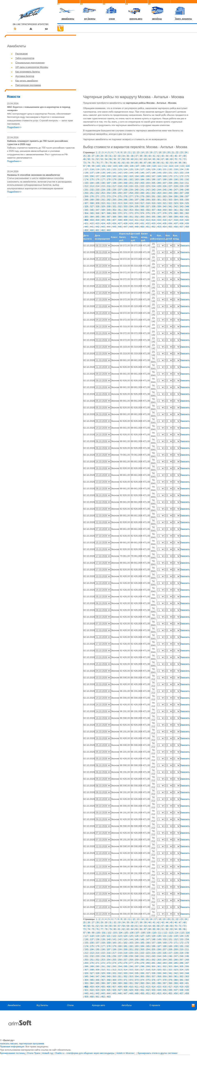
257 (125, 193)
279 (142, 196)
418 (176, 220)
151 (170, 172)
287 (187, 196)
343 (181, 206)
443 (103, 226)
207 (164, 183)
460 (92, 230)
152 (176, 172)
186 (153, 179)
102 (109, 166)
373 (136, 213)
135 (187, 169)
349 (108, 210)
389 (120, 216)
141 (114, 172)
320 (159, 203)
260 (142, 193)
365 (92, 213)
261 (148, 193)
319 (153, 203)
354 (136, 210)
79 (110, 162)
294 (120, 199)
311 (108, 203)
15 (147, 152)
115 (182, 166)
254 (108, 193)
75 (93, 162)
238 (125, 189)
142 (120, 172)
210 (181, 183)
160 (114, 176)
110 (154, 166)
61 (136, 159)
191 (181, 179)
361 (176, 210)
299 (148, 199)
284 (170, 196)
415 (159, 220)
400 (181, 216)
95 (180, 162)
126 (136, 169)
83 (128, 162)
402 (86, 220)
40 (149, 156)
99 (93, 166)
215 (103, 186)
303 (170, 199)
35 (128, 156)
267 (181, 193)
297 (136, 199)
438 (181, 223)
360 (170, 210)
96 (184, 162)
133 (176, 169)
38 (141, 156)
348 (103, 210)
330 (108, 206)
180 (120, 179)
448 (131, 226)
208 (170, 183)
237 (120, 189)
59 (128, 159)
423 (97, 223)
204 (148, 183)
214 (97, 186)
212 (86, 186)
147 (148, 172)
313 (120, 203)
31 (110, 156)
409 (125, 220)
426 (114, 223)
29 (102, 156)
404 (97, 220)
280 (148, 196)
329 (103, 206)
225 (159, 186)
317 (142, 203)
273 (108, 196)
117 (86, 169)
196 (103, 183)
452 (153, 226)
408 (120, 220)
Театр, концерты (183, 18)
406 (108, 220)
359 (164, 210)
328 (97, 206)
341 (170, 206)
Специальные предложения (29, 62)
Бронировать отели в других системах (157, 1053)
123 (120, 169)
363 (187, 210)
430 (136, 223)
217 (114, 186)
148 (153, 172)
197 (108, 183)
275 (120, 196)
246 (170, 189)
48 (184, 156)
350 (114, 210)
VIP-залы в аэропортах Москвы (31, 67)
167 (153, 176)
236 (114, 189)
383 (86, 216)
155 (86, 176)
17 (155, 152)
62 (141, 159)
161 (120, 176)
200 (125, 183)
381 (181, 213)
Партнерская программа (28, 85)
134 (181, 169)
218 (120, 186)
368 (108, 213)
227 (170, 186)
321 (164, 203)
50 (88, 159)
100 (98, 166)
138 (97, 172)
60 (132, 159)
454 (164, 226)
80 (115, 162)
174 (86, 179)
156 (92, 176)
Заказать (185, 245)
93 (171, 162)
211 (187, 183)
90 (158, 162)
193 (86, 183)
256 (120, 193)
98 (88, 166)
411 (136, 220)
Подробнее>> (14, 127)
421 (86, 223)
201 (131, 183)
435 (164, 223)
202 (136, 183)
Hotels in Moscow (125, 1053)
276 (125, 196)
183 (136, 179)
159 (108, 176)
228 (176, 186)
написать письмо (9, 1043)
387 (108, 216)
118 (92, 169)
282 (159, 196)
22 (177, 152)
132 (170, 169)
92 (167, 162)
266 (176, 193)
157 (97, 176)
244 (159, 189)
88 (149, 162)
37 (136, 156)
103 (115, 166)
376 (153, 213)
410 (131, 220)
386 (103, 216)
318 (148, 203)
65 (154, 159)
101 (103, 166)
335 (136, 206)
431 (142, 223)
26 (88, 156)
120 (103, 169)
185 (148, 179)
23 (181, 152)
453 (159, 226)
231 (86, 189)
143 (125, 172)
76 (97, 162)
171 (176, 176)
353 (131, 210)
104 (120, 166)
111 (159, 166)
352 (125, 210)
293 (114, 199)
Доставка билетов (24, 76)
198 (114, 183)
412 (142, 220)
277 (131, 196)
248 (181, 189)
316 (136, 203)
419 (181, 220)
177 (103, 179)
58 (123, 159)
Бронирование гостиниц (12, 1053)
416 (164, 220)
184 (142, 179)
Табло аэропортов (24, 58)
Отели (70, 1005)
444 (108, 226)
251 (92, 193)
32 (115, 156)
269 (86, 196)
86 (141, 162)
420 (187, 220)
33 (119, 156)
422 (92, 223)
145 (136, 172)
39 (145, 156)
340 (164, 206)
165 (142, 176)
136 (86, 172)
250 (86, 193)
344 (187, 206)
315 (131, 203)
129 (153, 169)
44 (167, 156)
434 (159, 223)
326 (86, 206)
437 (176, 223)
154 (187, 172)
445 (114, 226)
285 (176, 196)
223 (148, 186)
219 (125, 186)
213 (92, 186)
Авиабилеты (14, 1005)
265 (170, 193)
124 (125, 169)
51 (93, 159)
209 (176, 183)
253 (103, 193)
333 (125, 206)
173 (187, 176)
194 (92, 183)
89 (154, 162)
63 (145, 159)
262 (153, 193)
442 (97, 226)
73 (84, 162)
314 (125, 203)
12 (133, 152)
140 (108, 172)
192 (187, 179)
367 (103, 213)
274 (114, 196)
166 (148, 176)
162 (125, 176)
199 (120, 183)
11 (129, 152)
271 (97, 196)
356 (148, 210)
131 (164, 169)
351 (120, 210)
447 (125, 226)
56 (115, 159)
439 (187, 223)
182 (131, 179)
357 (153, 210)
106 (132, 166)
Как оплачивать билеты (27, 71)
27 (93, 156)
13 (138, 152)
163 (131, 176)
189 (170, 179)
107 (137, 166)
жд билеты (89, 18)
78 (106, 162)
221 (136, 186)
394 (148, 216)
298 (142, 199)
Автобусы (127, 1005)
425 (108, 223)
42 (158, 156)
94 (175, 162)
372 (131, 213)
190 (176, 179)
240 (136, 189)
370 (120, 213)
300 (153, 199)
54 (106, 159)
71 (180, 159)
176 (97, 179)
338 (153, 206)
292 (108, 199)
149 (159, 172)
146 (142, 172)
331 (114, 206)
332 (120, 206)
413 (148, 220)
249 (187, 189)
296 (131, 199)
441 (92, 226)
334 (131, 206)
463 (108, 230)
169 (164, 176)
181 (125, 179)
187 (159, 179)
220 (131, 186)
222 (142, 186)
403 (92, 220)
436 (170, 223)
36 (132, 156)
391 (131, 216)
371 (125, 213)
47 (180, 156)
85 (136, 162)
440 (86, 226)
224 (153, 186)
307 (86, 203)
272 (103, 196)
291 (103, 199)
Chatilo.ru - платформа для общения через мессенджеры (84, 1053)
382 (187, 213)
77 (102, 162)
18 (160, 152)
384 (92, 216)
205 (153, 183)
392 (136, 216)
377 (159, 213)
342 (176, 206)
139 (103, 172)
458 (187, 226)
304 (176, 199)
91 (162, 162)
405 (103, 220)
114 (176, 166)
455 (170, 226)
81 (119, 162)
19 (164, 152)
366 (97, 213)
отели (112, 18)
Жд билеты (42, 1005)
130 (159, 169)
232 (92, 189)
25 (84, 156)
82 (123, 162)
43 (162, 156)
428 (125, 223)
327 (92, 206)
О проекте (154, 1005)
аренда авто (135, 18)
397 (164, 216)
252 (97, 193)
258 (131, 193)
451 (148, 226)
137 (92, 172)
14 (142, 152)
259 (136, 193)
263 (159, 193)
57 (119, 159)
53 (102, 159)
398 (170, 216)
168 (159, 176)
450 (142, 226)
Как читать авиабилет (26, 80)
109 (148, 166)
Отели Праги (33, 1053)
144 (131, 172)
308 (92, 203)
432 (148, 223)
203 (142, 183)
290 (97, 199)
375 (148, 213)
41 (154, 156)
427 (120, 223)
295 (125, 199)
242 (148, 189)
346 (92, 210)
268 (187, 193)
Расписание (21, 53)
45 (171, 156)
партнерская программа (31, 1043)
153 (181, 172)
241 (142, 189)
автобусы (157, 18)
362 (181, 210)
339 (159, 206)
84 (132, 162)
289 (92, 199)
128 (148, 169)
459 (86, 230)
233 (97, 189)
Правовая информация (12, 1046)
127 (142, 169)
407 (114, 220)
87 (145, 162)
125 (131, 169)
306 (187, 199)
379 (170, 213)
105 (126, 166)
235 (108, 189)
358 (159, 210)
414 (153, 220)
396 (159, 216)
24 (186, 152)
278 (136, 196)
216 (108, 186)
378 (164, 213)
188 (164, 179)
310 (103, 203)
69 (171, 159)
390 (125, 216)
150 (164, 172)
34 (123, 156)
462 (103, 230)
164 (136, 176)
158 (103, 176)
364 (86, 213)
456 (176, 226)
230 (187, 186)
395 (153, 216)
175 (92, 179)
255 (114, 193)
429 (131, 223)
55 (110, 159)
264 (164, 193)
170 (170, 176)
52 (97, 159)
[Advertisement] (41, 229)
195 (97, 183)
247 (176, 189)
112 (165, 166)
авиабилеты (67, 18)
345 (86, 210)
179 (114, 179)
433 (153, 223)
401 (187, 216)
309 (97, 203)
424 (103, 223)
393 (142, 216)
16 (151, 152)
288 (86, 199)
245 (164, 189)
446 (120, 226)
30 (106, 156)
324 (181, 203)
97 (84, 166)
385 (97, 216)
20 (168, 152)
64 (149, 159)
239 (131, 189)
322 (170, 203)
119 (97, 169)
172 (181, 176)
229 (181, 186)
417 (170, 220)
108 (143, 166)
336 (142, 206)
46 (175, 156)
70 (175, 159)
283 (164, 196)
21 (173, 152)
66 (158, 159)
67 (162, 159)
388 (114, 216)
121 (108, 169)
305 (181, 199)
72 (184, 159)
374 (142, 213)
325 (187, 203)
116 (187, 166)
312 (114, 203)
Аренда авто (98, 1005)
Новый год (47, 1053)
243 (153, 189)
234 (103, 189)
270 (92, 196)
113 (171, 166)
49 (84, 159)
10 (125, 152)
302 (164, 199)
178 (108, 179)
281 (153, 196)
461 (97, 230)
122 (114, 169)
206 (159, 183)
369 (114, 213)
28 (97, 156)
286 (181, 196)
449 (136, 226)
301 (159, 199)
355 (142, 210)
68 (167, 159)
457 (181, 226)
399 (176, 216)
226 (164, 186)
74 (88, 162)
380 (176, 213)
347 (97, 210)
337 (148, 206)
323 (176, 203)
